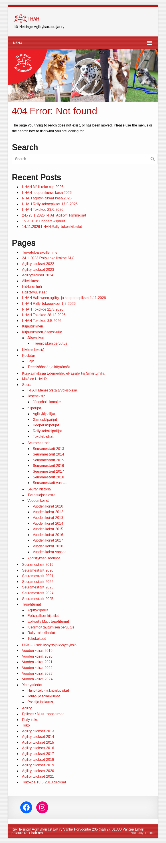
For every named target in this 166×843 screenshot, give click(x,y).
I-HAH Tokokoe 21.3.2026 (42, 309)
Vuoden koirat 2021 (37, 662)
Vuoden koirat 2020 (37, 656)
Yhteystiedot (32, 685)
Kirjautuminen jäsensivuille (42, 332)
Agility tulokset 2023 (38, 269)
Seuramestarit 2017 (48, 471)
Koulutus (29, 355)
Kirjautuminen (32, 326)
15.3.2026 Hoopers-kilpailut (43, 221)
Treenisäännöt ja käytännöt (48, 367)
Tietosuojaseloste (41, 495)
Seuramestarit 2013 (48, 449)
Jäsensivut (35, 338)
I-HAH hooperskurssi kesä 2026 (47, 193)
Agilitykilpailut (38, 610)
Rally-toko (30, 720)
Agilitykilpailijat (44, 414)
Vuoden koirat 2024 (37, 679)
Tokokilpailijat (43, 436)
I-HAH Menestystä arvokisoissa (52, 390)
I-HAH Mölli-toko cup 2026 (42, 187)
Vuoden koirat (38, 500)
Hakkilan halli (32, 286)
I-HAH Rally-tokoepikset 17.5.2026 (50, 204)
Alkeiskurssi (31, 281)
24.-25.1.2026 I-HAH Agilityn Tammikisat (54, 215)
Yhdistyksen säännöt (43, 558)
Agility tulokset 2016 (38, 748)
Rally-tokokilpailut (41, 633)
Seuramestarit (38, 443)
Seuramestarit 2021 (37, 576)
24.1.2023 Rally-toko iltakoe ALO (48, 258)
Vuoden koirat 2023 (37, 673)
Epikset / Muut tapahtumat (48, 621)
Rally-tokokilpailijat (47, 431)
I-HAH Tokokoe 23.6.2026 (42, 209)
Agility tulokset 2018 (38, 759)
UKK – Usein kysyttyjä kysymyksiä (49, 645)
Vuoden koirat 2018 (48, 546)
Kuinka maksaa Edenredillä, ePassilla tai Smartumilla (63, 373)
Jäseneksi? (36, 396)
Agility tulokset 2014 (38, 737)
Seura (26, 385)
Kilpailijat (34, 408)
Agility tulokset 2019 (38, 765)
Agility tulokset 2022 (38, 264)
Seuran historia (39, 489)
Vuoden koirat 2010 (48, 506)
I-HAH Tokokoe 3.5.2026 (41, 321)
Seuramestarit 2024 (37, 593)
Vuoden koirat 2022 (37, 668)
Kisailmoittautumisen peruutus (50, 627)
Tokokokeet (36, 638)
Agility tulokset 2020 (38, 771)
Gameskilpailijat (45, 420)
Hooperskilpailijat (46, 425)
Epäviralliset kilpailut (43, 616)
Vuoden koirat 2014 (48, 523)
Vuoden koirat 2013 (48, 518)
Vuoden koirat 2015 (48, 529)
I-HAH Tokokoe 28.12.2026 (43, 315)
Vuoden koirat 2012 (48, 512)
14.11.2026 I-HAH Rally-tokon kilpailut (52, 227)
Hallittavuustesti (34, 292)
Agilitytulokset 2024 (37, 275)
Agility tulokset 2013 (38, 731)
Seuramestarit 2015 (48, 460)
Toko (26, 725)
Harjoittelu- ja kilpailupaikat (48, 690)
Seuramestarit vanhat (50, 483)
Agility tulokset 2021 (38, 776)
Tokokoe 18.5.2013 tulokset (44, 782)
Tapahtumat (31, 604)
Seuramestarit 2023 (37, 587)
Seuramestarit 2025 (37, 599)
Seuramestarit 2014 (48, 454)
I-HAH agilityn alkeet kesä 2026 (47, 198)
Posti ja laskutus (40, 702)
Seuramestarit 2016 (48, 466)
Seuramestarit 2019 (37, 564)
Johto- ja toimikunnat (43, 696)
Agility (27, 708)
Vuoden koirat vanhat (49, 552)
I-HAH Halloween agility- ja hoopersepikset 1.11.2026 (64, 298)
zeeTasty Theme (142, 833)
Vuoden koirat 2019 (37, 650)
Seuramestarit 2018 (48, 477)
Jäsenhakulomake (47, 402)
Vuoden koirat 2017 (48, 540)
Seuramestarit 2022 (37, 582)
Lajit (30, 361)
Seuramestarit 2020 (37, 570)
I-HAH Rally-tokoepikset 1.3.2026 (49, 303)
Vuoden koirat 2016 (48, 535)
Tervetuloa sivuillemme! (40, 252)
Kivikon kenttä (33, 350)
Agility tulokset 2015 (38, 742)
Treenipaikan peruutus (50, 343)
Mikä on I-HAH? (34, 379)
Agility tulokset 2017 (38, 754)
